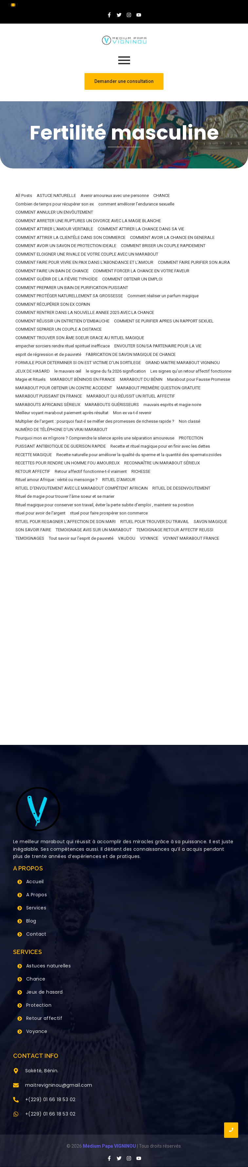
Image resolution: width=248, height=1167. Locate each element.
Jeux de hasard (44, 992)
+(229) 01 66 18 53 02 (50, 1099)
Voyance (37, 1031)
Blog (31, 921)
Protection (38, 1005)
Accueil (35, 881)
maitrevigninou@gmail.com (58, 1085)
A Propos (36, 894)
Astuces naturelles (48, 966)
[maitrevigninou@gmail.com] (16, 1085)
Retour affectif (44, 1018)
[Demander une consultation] (124, 81)
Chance (35, 979)
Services (36, 907)
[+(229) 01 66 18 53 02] (16, 1100)
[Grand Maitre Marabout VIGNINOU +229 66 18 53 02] (124, 40)
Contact (36, 934)
